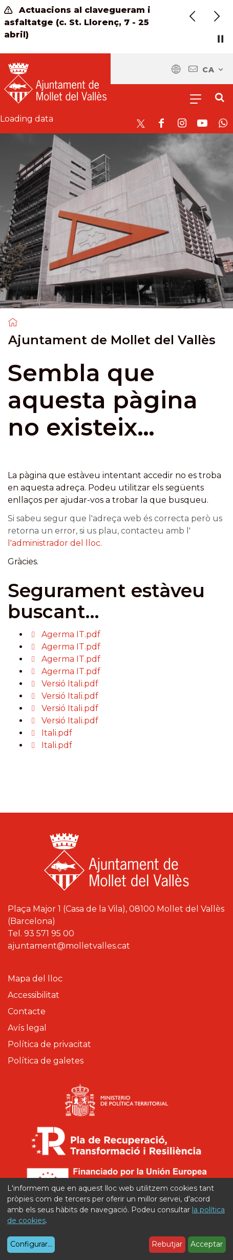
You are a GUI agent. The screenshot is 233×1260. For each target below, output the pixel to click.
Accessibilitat (33, 995)
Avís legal (27, 1028)
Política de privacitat (49, 1044)
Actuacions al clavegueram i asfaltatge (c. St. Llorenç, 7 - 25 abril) (77, 22)
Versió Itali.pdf (69, 683)
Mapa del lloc (35, 978)
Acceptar (206, 1244)
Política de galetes (45, 1061)
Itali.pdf (56, 733)
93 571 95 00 (49, 933)
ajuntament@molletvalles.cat (69, 946)
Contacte (27, 1011)
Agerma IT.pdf (70, 634)
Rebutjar (167, 1244)
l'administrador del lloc (54, 543)
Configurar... (31, 1244)
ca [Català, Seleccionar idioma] (213, 69)
